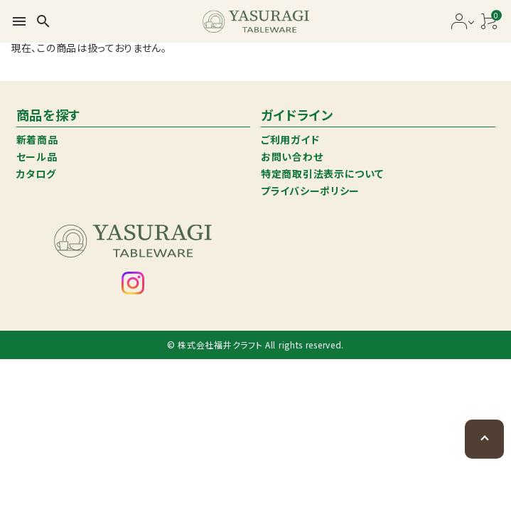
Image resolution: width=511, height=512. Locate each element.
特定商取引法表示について (322, 173)
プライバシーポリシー (310, 190)
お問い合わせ (292, 156)
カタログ (36, 173)
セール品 (37, 156)
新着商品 (37, 139)
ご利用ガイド (290, 139)
